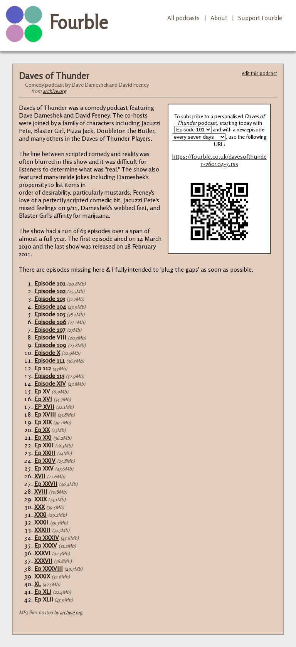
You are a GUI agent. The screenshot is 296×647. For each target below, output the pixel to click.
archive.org (54, 91)
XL (37, 584)
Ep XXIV (45, 460)
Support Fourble (260, 18)
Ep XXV (44, 468)
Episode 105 (49, 314)
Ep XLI (42, 591)
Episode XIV (50, 383)
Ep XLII (43, 599)
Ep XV (42, 391)
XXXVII (43, 561)
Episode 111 (49, 360)
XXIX (40, 499)
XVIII (40, 491)
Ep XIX (43, 422)
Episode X (47, 352)
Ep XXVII (45, 483)
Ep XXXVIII (48, 568)
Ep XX (42, 430)
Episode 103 (49, 298)
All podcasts (183, 18)
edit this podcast (259, 73)
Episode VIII (50, 337)
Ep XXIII (45, 453)
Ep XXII (44, 445)
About (218, 18)
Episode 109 (50, 345)
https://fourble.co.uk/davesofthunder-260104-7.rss (219, 160)
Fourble (78, 22)
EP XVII (44, 406)
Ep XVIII (45, 414)
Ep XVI (43, 399)
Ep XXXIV (46, 537)
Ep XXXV (45, 545)
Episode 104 (50, 306)
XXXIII (42, 530)
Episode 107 (50, 329)
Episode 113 (49, 376)
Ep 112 (42, 368)
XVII (39, 476)
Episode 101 (50, 283)
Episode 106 (50, 322)
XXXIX (42, 576)
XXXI (40, 514)
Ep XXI (43, 437)
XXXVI (42, 553)
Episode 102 (50, 291)
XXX (39, 507)
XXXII (41, 522)
